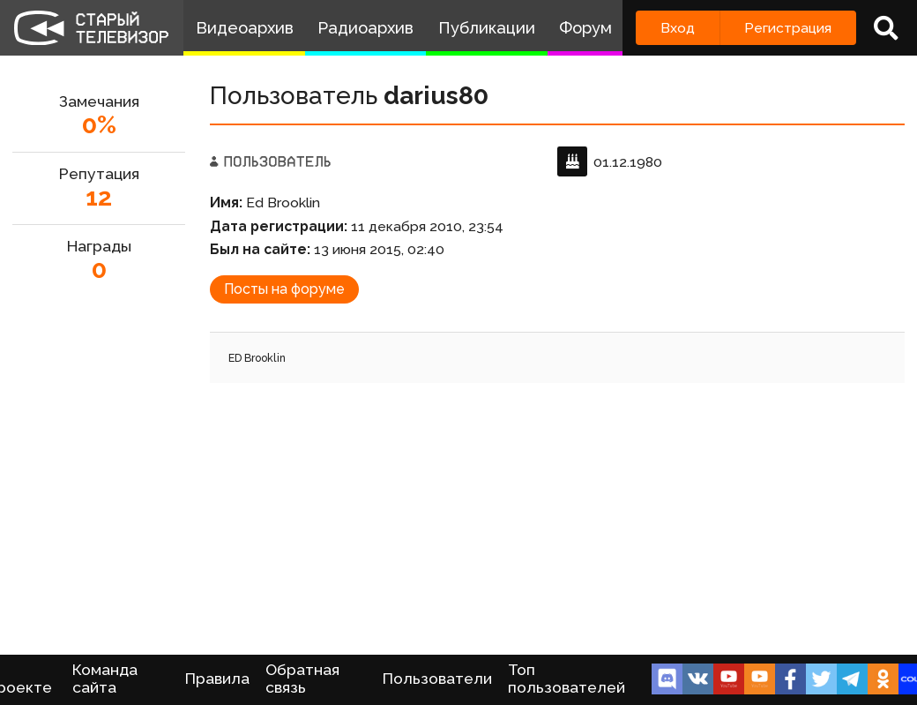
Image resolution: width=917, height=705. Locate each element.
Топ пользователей (566, 678)
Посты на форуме (284, 289)
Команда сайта (105, 678)
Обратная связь (302, 678)
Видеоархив (245, 28)
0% (99, 124)
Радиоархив (365, 28)
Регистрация (787, 27)
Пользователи (437, 678)
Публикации (486, 28)
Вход (677, 27)
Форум (585, 28)
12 (99, 197)
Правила (217, 678)
